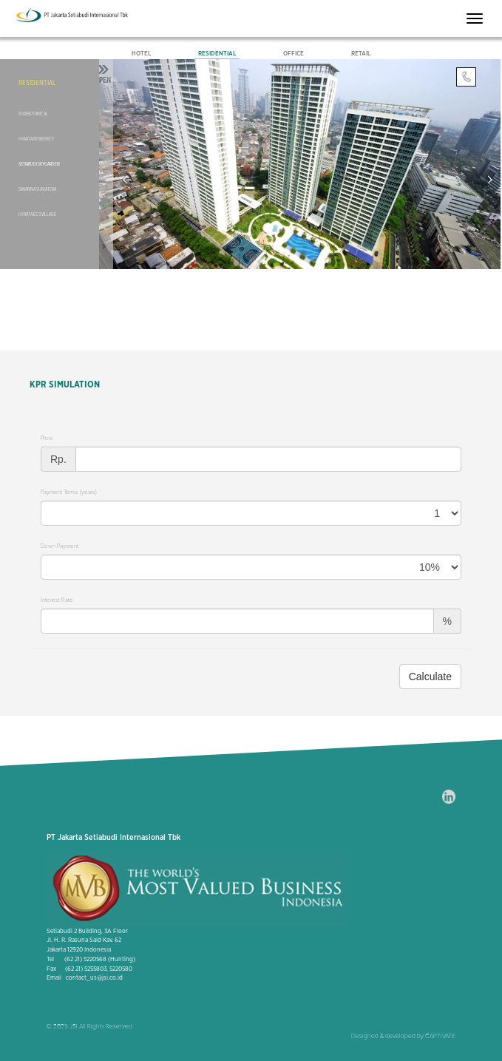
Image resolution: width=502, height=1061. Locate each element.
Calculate (430, 676)
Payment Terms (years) (69, 492)
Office (293, 53)
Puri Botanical (33, 114)
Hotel (141, 53)
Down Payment (59, 546)
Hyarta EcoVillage (37, 214)
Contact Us (465, 78)
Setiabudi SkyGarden (39, 164)
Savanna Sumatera (37, 189)
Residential (217, 53)
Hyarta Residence (36, 139)
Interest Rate (57, 600)
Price (47, 438)
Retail (360, 53)
